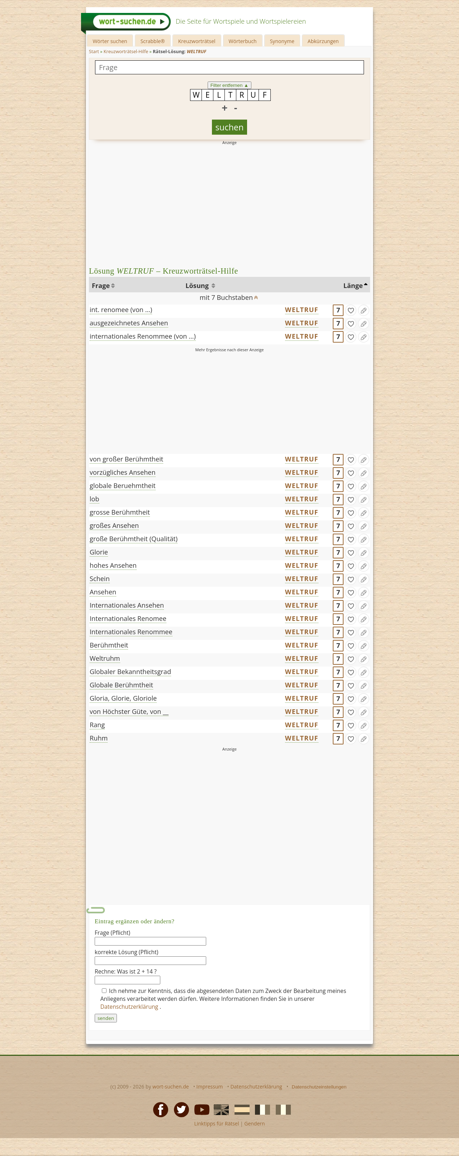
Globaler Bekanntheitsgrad (130, 671)
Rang (97, 724)
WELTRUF (301, 309)
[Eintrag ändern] (363, 310)
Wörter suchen (110, 41)
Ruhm (99, 738)
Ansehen (103, 592)
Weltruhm (105, 658)
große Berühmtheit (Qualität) (134, 538)
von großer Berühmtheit (126, 459)
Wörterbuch (243, 41)
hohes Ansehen (113, 565)
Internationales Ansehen (127, 605)
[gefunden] (350, 310)
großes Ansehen (114, 525)
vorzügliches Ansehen (123, 472)
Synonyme (282, 41)
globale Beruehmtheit (123, 485)
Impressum (210, 1086)
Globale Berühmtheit (121, 685)
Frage (101, 285)
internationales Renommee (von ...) (143, 336)
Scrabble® (153, 41)
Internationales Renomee (128, 618)
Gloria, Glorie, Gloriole (123, 698)
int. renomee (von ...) (121, 309)
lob (94, 499)
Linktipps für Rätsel (216, 1123)
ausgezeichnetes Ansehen (129, 323)
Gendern (254, 1123)
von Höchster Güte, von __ (129, 711)
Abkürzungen (323, 41)
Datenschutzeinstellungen (319, 1087)
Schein (100, 578)
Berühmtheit (109, 645)
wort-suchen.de (170, 1086)
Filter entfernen (229, 85)
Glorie (99, 552)
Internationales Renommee (131, 631)
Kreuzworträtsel (197, 41)
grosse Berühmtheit (120, 512)
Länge (353, 285)
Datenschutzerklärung (130, 1007)
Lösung (197, 285)
